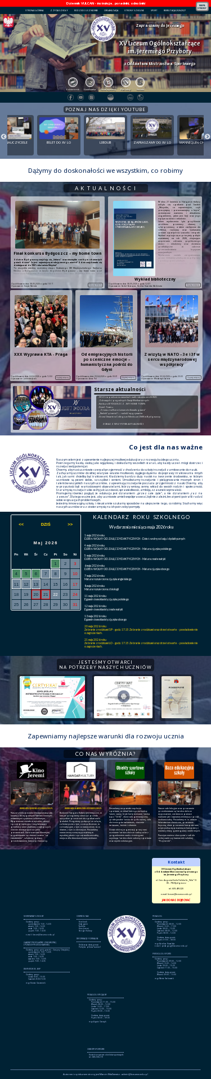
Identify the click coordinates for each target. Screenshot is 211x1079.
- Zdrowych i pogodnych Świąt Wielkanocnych (123, 400)
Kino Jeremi (84, 929)
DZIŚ (46, 524)
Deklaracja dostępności (88, 945)
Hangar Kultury (85, 931)
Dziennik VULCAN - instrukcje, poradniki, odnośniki (105, 3)
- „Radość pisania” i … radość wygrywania (120, 413)
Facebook (83, 922)
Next (205, 135)
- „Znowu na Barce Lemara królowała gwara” (121, 409)
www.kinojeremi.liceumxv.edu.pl (36, 808)
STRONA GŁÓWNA (34, 10)
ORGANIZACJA (111, 10)
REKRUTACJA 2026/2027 (175, 10)
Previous (2, 135)
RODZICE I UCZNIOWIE (86, 10)
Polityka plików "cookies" (90, 947)
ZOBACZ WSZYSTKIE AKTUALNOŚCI (122, 424)
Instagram (83, 924)
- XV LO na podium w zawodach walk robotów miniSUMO (127, 397)
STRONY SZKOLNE (134, 10)
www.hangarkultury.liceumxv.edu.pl (83, 808)
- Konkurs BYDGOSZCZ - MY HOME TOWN (121, 403)
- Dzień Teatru (105, 407)
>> (70, 524)
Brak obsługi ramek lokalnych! (105, 881)
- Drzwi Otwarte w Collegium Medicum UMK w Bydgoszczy (129, 416)
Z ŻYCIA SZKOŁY (59, 10)
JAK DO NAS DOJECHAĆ (176, 900)
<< (21, 524)
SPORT (154, 10)
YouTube (82, 926)
